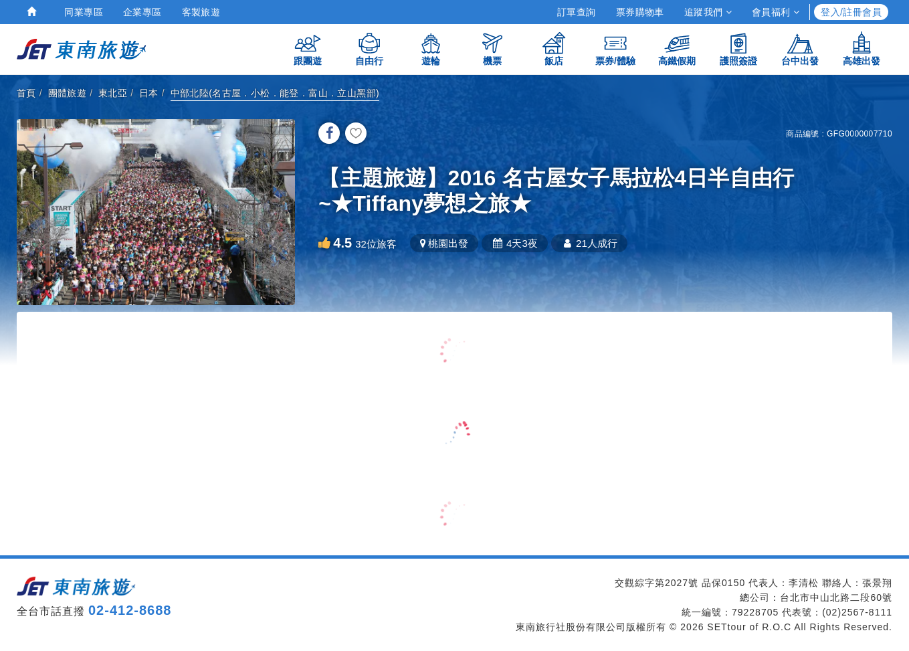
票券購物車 (640, 12)
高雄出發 (861, 48)
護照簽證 (738, 48)
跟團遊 (308, 48)
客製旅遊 (201, 12)
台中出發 (800, 48)
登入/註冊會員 (851, 12)
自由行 (369, 48)
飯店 (553, 48)
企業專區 (142, 12)
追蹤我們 (708, 12)
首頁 (26, 93)
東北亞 (112, 93)
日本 (149, 93)
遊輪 (430, 48)
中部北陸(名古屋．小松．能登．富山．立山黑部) (275, 93)
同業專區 (83, 12)
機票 (492, 48)
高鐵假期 (677, 48)
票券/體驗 (615, 48)
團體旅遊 (67, 93)
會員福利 (775, 12)
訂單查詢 (576, 12)
